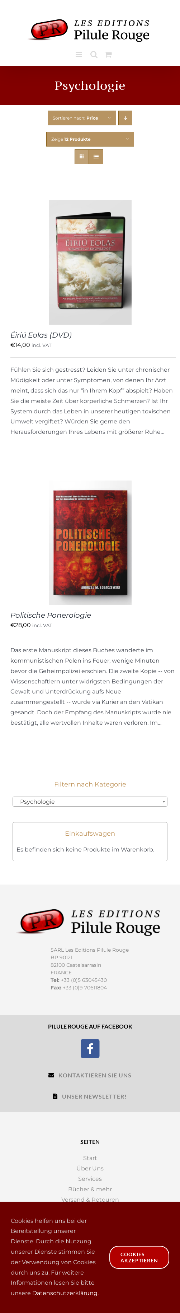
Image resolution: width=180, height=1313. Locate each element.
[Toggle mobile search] (94, 54)
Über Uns (90, 1168)
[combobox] (90, 802)
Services (90, 1178)
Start (90, 1158)
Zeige (71, 139)
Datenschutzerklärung (65, 1293)
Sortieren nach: (75, 118)
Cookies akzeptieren (139, 1257)
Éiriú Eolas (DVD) (41, 335)
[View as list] (96, 157)
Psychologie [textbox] (35, 801)
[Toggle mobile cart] (108, 54)
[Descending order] (125, 118)
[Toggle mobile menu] (79, 54)
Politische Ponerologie (50, 615)
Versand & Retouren (90, 1199)
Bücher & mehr (90, 1189)
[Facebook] (90, 1047)
